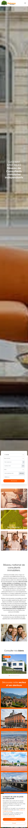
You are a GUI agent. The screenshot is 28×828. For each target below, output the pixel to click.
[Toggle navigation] (25, 3)
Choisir (14, 823)
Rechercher (14, 481)
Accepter (14, 819)
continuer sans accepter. (9, 816)
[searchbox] (14, 458)
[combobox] (14, 458)
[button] (9, 675)
